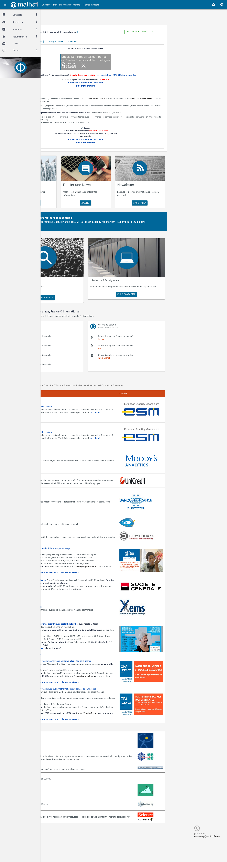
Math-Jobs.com (58, 797)
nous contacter (143, 291)
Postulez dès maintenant (62, 589)
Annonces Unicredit (60, 458)
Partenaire (74, 215)
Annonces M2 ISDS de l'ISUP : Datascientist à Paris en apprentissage (82, 531)
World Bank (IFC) (58, 517)
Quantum (115, 41)
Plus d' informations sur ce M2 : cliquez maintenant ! (98, 565)
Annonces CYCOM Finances (63, 504)
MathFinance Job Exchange (63, 809)
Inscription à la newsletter (154, 32)
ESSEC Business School (63, 105)
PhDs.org (55, 822)
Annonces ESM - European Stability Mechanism (72, 396)
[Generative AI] (79, 41)
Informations (78, 657)
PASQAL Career (98, 41)
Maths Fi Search (70, 280)
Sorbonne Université (104, 105)
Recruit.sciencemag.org (62, 835)
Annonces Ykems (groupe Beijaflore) (68, 602)
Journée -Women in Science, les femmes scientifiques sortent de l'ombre (86, 620)
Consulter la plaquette (61, 565)
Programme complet (60, 657)
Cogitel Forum (69, 854)
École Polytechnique (137, 102)
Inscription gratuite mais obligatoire (68, 651)
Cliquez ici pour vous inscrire (64, 654)
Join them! (79, 405)
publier (111, 200)
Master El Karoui (60, 41)
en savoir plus (68, 200)
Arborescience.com (60, 759)
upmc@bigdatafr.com (61, 562)
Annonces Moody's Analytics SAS (66, 441)
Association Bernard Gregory (64, 771)
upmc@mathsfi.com (60, 691)
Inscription (154, 200)
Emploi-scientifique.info (62, 787)
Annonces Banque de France (64, 482)
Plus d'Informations (111, 89)
